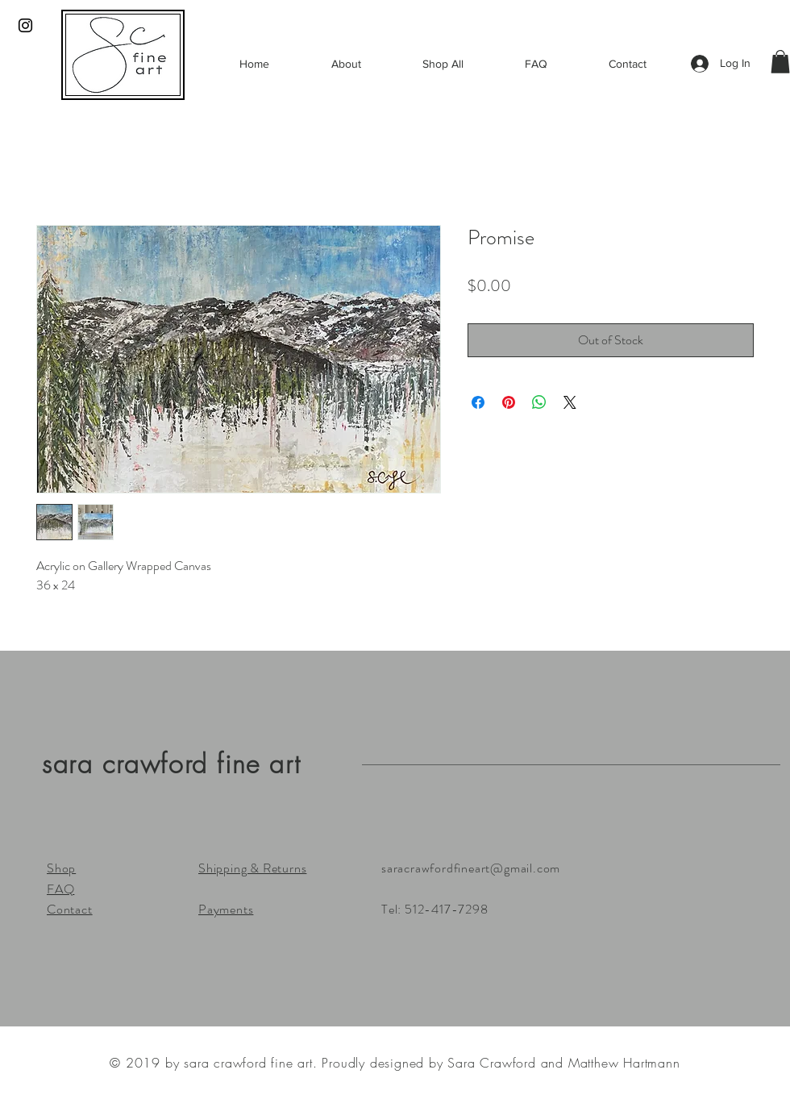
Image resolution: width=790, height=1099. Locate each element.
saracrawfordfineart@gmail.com (470, 868)
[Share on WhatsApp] (539, 402)
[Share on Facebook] (478, 402)
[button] (780, 61)
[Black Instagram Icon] (25, 25)
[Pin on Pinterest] (508, 402)
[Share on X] (570, 402)
